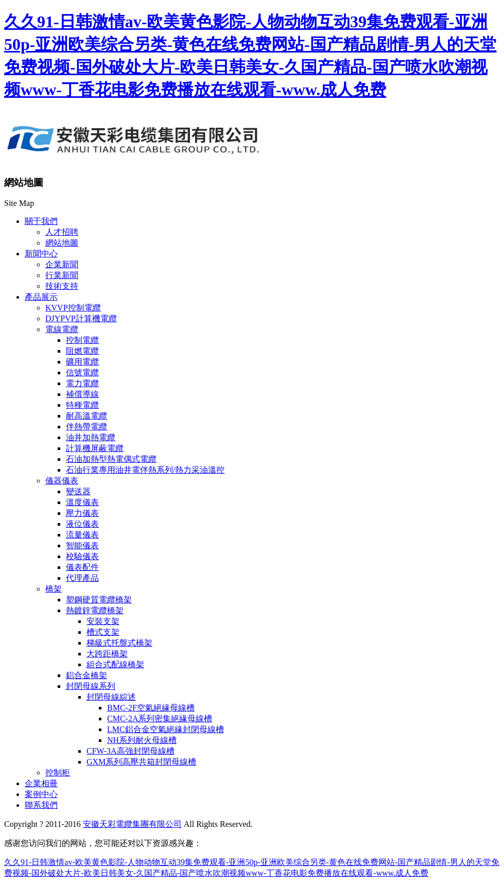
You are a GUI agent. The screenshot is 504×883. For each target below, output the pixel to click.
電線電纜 (61, 329)
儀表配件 (82, 567)
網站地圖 (61, 242)
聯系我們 (41, 805)
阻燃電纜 (82, 351)
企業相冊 (41, 783)
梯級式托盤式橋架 (119, 642)
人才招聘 (61, 232)
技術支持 (61, 286)
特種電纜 (82, 405)
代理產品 (82, 578)
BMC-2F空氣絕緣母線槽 (151, 707)
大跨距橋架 (107, 653)
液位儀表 (82, 524)
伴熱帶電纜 (86, 426)
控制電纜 (82, 340)
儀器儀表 (61, 480)
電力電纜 (82, 383)
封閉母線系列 (90, 686)
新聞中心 (41, 253)
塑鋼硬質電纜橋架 (99, 599)
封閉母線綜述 (111, 696)
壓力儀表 (82, 513)
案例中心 (41, 794)
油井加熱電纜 (90, 437)
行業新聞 (61, 275)
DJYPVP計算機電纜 (81, 318)
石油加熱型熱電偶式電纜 (111, 459)
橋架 (53, 588)
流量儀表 (82, 534)
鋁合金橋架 (86, 675)
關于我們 (41, 221)
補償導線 (82, 394)
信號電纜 (82, 372)
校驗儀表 (82, 556)
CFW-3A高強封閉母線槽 (130, 751)
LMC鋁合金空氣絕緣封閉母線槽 (165, 729)
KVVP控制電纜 (73, 307)
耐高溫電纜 (86, 415)
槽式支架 (102, 632)
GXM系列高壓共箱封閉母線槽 (141, 761)
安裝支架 (102, 621)
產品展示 (41, 296)
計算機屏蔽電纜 (95, 448)
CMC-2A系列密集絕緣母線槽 (159, 718)
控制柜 (57, 772)
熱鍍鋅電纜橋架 (95, 610)
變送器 (78, 491)
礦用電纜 (82, 361)
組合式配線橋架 (115, 664)
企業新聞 (61, 264)
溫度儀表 (82, 502)
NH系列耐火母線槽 (142, 740)
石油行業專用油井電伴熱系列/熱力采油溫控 (145, 469)
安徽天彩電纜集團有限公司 (132, 824)
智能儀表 (82, 545)
